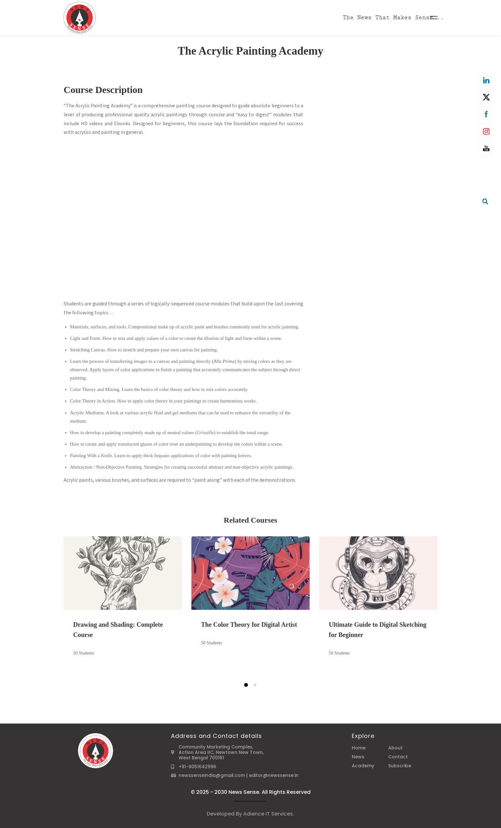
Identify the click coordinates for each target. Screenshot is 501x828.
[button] (246, 685)
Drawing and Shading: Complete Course (118, 629)
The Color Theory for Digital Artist (249, 624)
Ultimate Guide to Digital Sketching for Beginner (378, 629)
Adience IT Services (268, 813)
